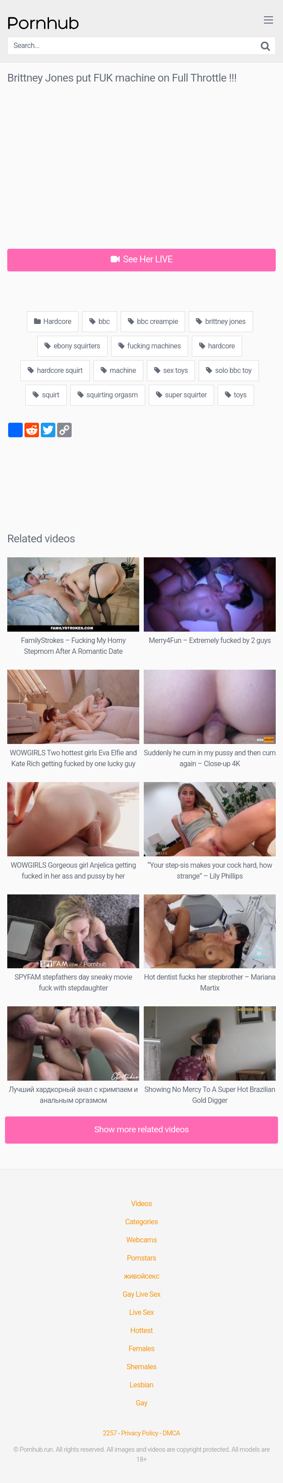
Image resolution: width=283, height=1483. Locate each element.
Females (141, 1348)
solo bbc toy (228, 370)
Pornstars (141, 1258)
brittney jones (220, 321)
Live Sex (141, 1312)
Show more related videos (141, 1129)
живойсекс (141, 1276)
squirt (46, 395)
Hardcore (53, 321)
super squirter (181, 395)
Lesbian (141, 1385)
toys (236, 395)
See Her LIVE (142, 259)
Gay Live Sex (141, 1294)
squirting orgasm (108, 395)
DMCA (171, 1433)
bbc (99, 321)
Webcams (141, 1240)
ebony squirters (72, 346)
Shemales (141, 1366)
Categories (141, 1221)
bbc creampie (153, 321)
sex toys (171, 370)
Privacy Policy (139, 1433)
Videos (141, 1203)
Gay (141, 1403)
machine (118, 370)
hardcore (217, 346)
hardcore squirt (55, 370)
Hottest (141, 1330)
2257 (110, 1433)
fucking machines (149, 346)
